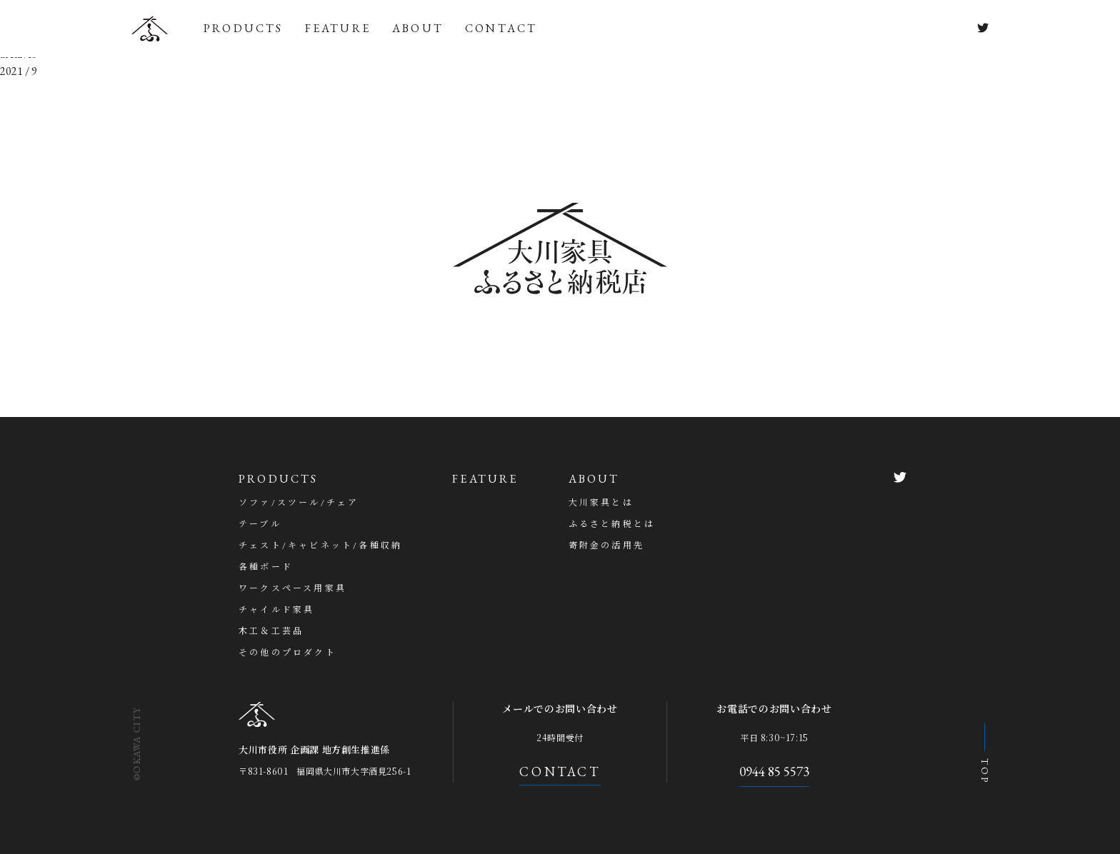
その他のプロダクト (287, 652)
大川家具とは (601, 502)
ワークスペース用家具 (292, 588)
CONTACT (501, 28)
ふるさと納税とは (612, 524)
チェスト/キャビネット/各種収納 (320, 545)
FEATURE (338, 28)
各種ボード (266, 567)
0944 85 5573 (774, 771)
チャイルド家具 (276, 610)
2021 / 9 (18, 71)
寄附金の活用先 (606, 545)
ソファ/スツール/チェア (299, 502)
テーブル (260, 524)
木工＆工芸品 (271, 631)
